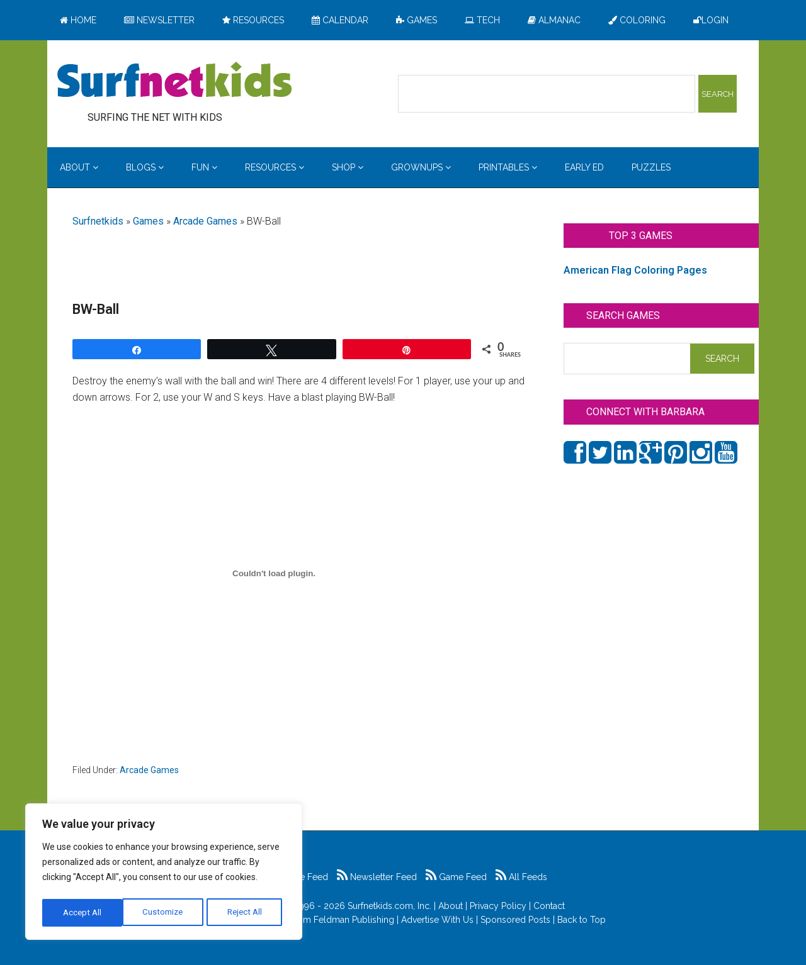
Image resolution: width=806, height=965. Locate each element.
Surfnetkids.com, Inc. (389, 906)
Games (148, 221)
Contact (549, 906)
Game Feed (456, 877)
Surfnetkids (97, 221)
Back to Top (581, 920)
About (450, 906)
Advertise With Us (437, 920)
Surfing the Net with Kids (174, 81)
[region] (163, 874)
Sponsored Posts (515, 920)
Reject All (165, 913)
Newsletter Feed (377, 877)
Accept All (246, 913)
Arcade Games (205, 221)
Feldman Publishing (354, 920)
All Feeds (521, 877)
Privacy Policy (498, 906)
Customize (83, 913)
